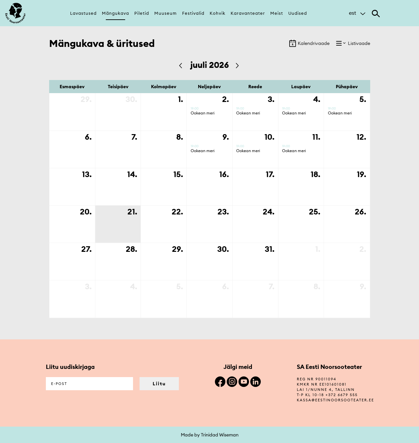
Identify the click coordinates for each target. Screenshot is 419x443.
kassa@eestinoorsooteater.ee (335, 400)
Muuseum (165, 13)
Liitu (159, 384)
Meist (276, 13)
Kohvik (217, 13)
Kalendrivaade (309, 43)
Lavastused (83, 13)
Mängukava (115, 13)
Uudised (297, 13)
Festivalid (193, 13)
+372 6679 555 (342, 395)
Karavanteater (248, 13)
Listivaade (353, 43)
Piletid (141, 13)
